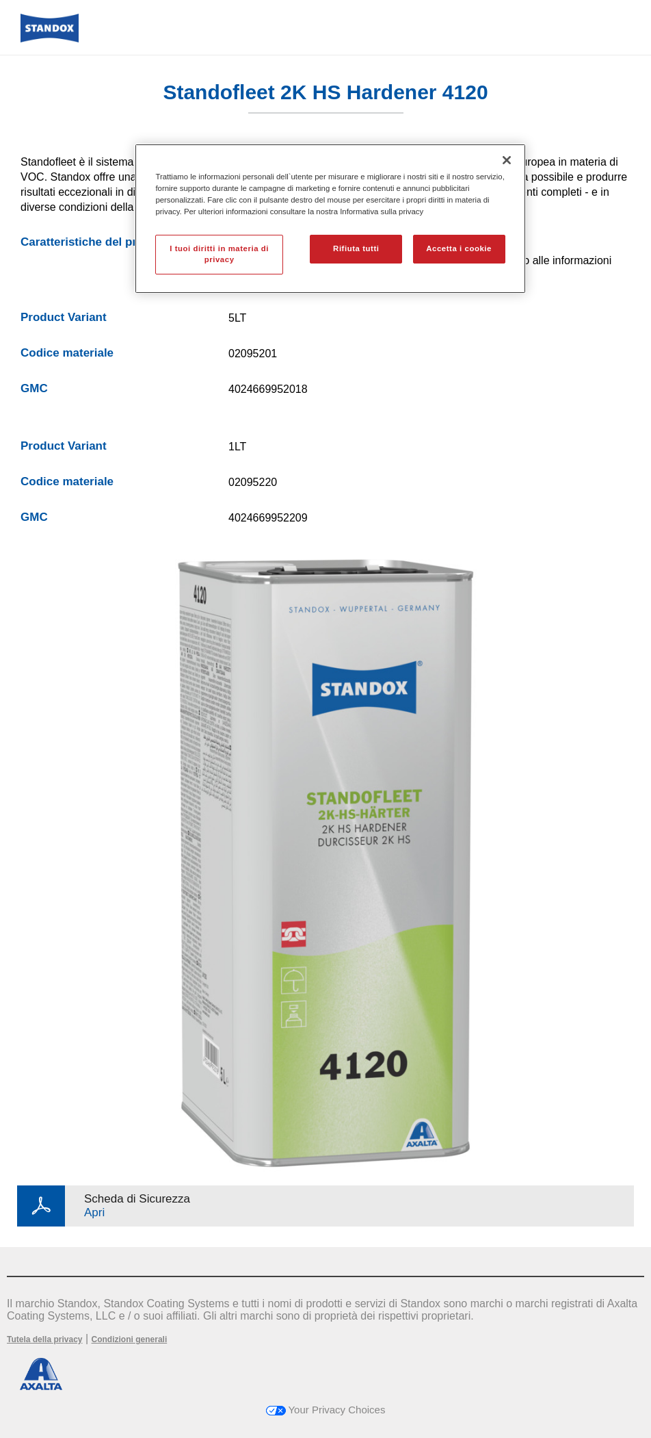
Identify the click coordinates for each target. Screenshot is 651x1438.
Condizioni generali (130, 1339)
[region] (330, 219)
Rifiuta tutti (356, 248)
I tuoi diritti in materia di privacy (219, 254)
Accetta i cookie (459, 248)
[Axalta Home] (50, 39)
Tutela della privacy (45, 1339)
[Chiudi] (507, 160)
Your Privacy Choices (326, 1409)
